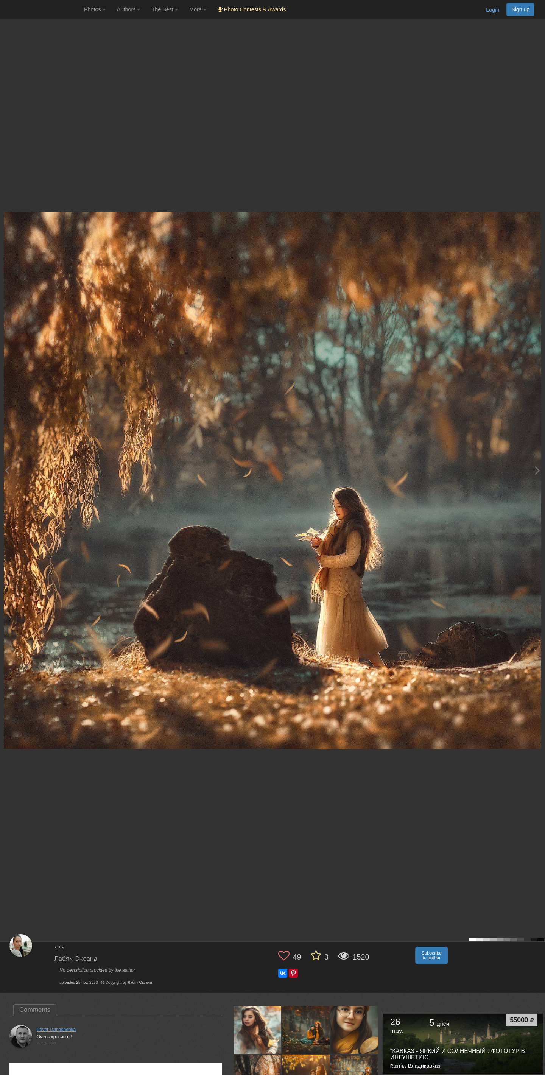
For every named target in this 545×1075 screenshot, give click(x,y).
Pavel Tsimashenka (56, 1029)
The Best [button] (164, 9)
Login (492, 9)
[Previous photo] (7, 470)
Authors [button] (128, 9)
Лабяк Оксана (75, 959)
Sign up (520, 9)
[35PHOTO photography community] (41, 9)
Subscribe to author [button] (432, 955)
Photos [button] (95, 9)
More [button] (197, 9)
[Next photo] (537, 470)
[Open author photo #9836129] (306, 1030)
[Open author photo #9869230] (258, 1030)
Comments (34, 1009)
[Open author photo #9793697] (354, 1030)
